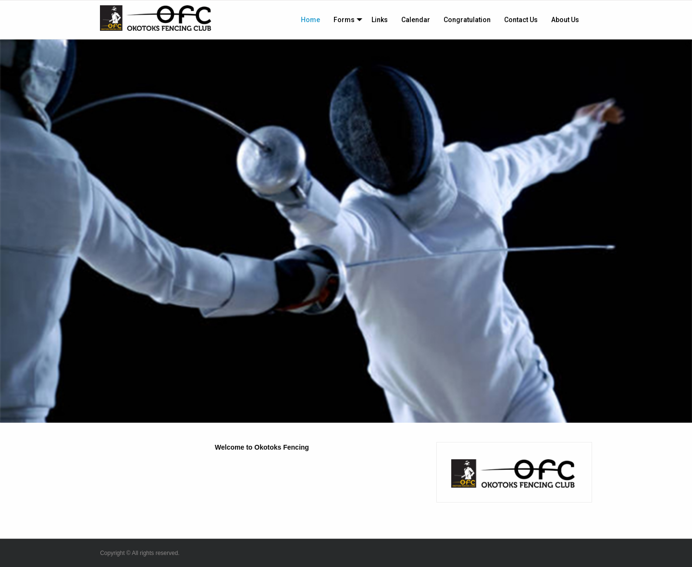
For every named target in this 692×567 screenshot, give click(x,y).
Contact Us (521, 20)
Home (310, 20)
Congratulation (467, 20)
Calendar (415, 20)
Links (379, 20)
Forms (344, 20)
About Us (565, 20)
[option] (346, 231)
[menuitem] (310, 19)
